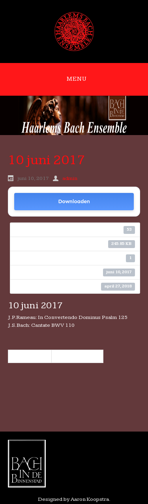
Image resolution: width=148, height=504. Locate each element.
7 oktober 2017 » (77, 356)
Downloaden (74, 201)
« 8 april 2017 (30, 356)
